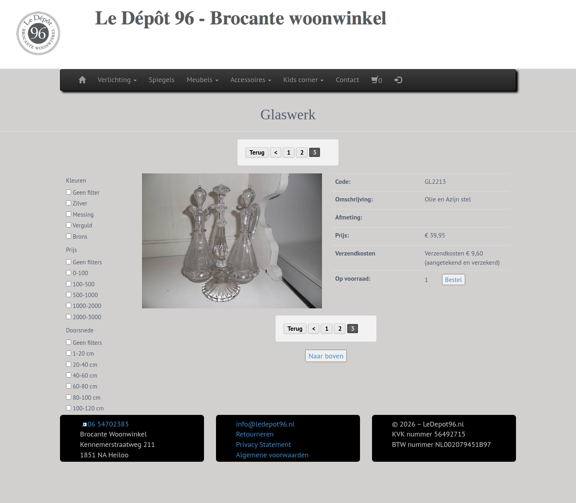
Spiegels (162, 79)
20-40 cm (81, 364)
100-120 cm (85, 408)
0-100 (77, 273)
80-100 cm (83, 397)
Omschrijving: (354, 199)
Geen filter (83, 192)
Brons (76, 236)
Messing (80, 214)
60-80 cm (81, 386)
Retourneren (255, 434)
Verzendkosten (355, 253)
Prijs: (342, 235)
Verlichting (117, 79)
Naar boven (326, 355)
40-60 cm (81, 375)
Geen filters (84, 262)
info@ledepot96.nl (265, 424)
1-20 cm (80, 353)
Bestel (453, 280)
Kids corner (303, 79)
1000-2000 (83, 306)
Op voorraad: (352, 278)
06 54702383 (104, 424)
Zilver (76, 203)
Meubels (202, 79)
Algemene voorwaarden (272, 454)
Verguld (79, 225)
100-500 (80, 284)
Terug (257, 152)
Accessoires (250, 79)
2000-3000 (83, 317)
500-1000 (82, 295)
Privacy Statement (263, 444)
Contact (347, 79)
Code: (342, 181)
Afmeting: (348, 217)
